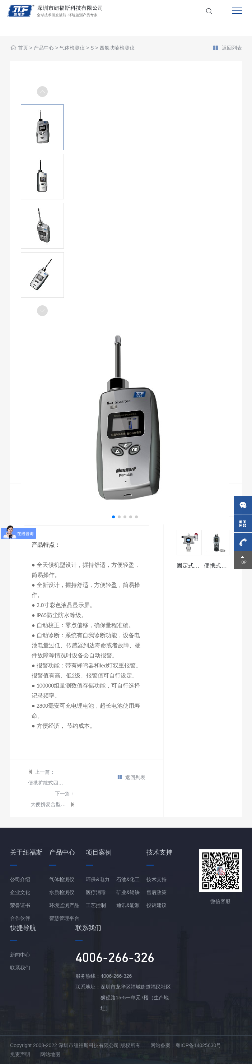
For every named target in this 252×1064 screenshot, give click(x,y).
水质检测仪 (61, 892)
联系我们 (20, 968)
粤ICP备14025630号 (198, 1045)
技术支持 (156, 879)
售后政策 (156, 892)
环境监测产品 (64, 905)
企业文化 (20, 892)
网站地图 (50, 1054)
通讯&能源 (128, 905)
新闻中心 (20, 955)
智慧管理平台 (64, 918)
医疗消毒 (96, 892)
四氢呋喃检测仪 (117, 48)
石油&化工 (128, 879)
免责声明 (20, 1054)
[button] (42, 310)
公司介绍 (20, 879)
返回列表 (227, 48)
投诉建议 (156, 905)
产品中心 (44, 48)
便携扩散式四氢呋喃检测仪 (47, 783)
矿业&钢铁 (128, 892)
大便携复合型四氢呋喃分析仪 (49, 804)
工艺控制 (96, 905)
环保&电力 (97, 879)
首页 (23, 48)
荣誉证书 (20, 905)
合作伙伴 (20, 918)
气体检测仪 (72, 48)
